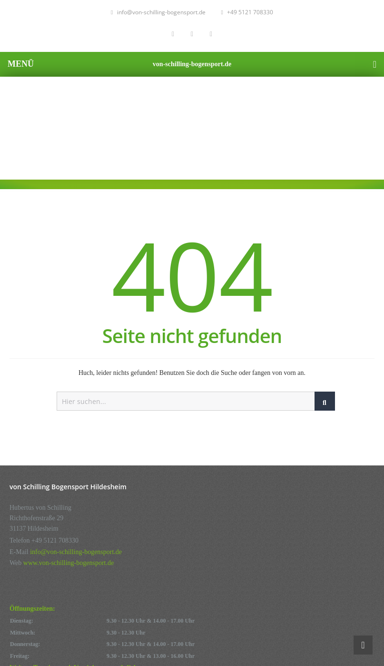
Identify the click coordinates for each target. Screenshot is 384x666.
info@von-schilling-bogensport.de (158, 12)
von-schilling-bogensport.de (192, 64)
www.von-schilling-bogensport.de (68, 562)
